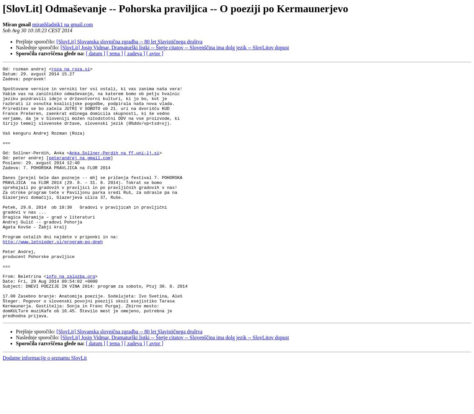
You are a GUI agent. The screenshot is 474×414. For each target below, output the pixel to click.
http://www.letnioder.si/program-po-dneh (53, 277)
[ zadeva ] (134, 53)
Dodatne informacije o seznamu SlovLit (45, 408)
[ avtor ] (154, 53)
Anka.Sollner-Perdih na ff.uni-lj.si (114, 170)
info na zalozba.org (70, 319)
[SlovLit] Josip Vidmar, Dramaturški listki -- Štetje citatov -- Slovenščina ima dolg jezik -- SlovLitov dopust (175, 47)
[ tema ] (115, 53)
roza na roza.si (70, 70)
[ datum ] (95, 53)
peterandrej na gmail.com (79, 176)
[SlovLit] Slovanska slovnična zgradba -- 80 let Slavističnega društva (129, 41)
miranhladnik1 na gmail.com (62, 24)
